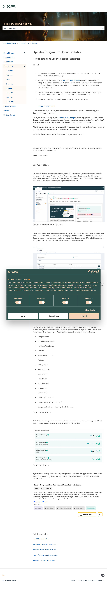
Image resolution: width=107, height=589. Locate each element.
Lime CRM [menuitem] (9, 93)
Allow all (84, 316)
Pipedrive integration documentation (44, 550)
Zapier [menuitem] (8, 79)
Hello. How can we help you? (18, 23)
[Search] (102, 28)
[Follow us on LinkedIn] (102, 575)
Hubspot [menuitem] (9, 75)
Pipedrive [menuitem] (9, 97)
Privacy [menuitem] (6, 110)
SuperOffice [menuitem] (10, 102)
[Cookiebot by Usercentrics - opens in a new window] (90, 271)
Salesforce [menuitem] (9, 71)
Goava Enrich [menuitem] (8, 62)
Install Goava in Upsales (46, 106)
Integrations (24, 43)
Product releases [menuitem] (10, 106)
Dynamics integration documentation (44, 544)
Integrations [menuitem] (8, 66)
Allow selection (53, 316)
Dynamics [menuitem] (9, 84)
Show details (90, 310)
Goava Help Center (9, 43)
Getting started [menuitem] (9, 115)
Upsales (35, 43)
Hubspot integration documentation (44, 560)
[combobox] (52, 28)
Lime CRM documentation (41, 539)
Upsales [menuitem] (9, 88)
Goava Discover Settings (71, 80)
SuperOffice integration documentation (45, 555)
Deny (23, 316)
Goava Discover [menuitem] (9, 53)
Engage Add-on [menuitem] (9, 57)
